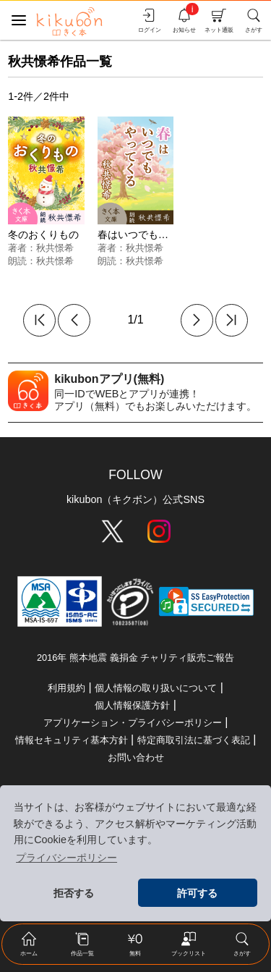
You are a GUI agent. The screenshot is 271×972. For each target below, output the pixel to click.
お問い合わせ (136, 757)
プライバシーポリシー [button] (66, 857)
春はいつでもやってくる (153, 234)
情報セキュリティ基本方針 (71, 740)
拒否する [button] (73, 893)
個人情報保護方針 (132, 705)
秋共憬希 (55, 247)
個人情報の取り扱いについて (156, 687)
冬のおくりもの (43, 234)
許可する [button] (197, 893)
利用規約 (66, 687)
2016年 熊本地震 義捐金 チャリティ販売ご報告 (135, 657)
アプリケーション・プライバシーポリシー (132, 722)
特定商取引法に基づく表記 (193, 740)
